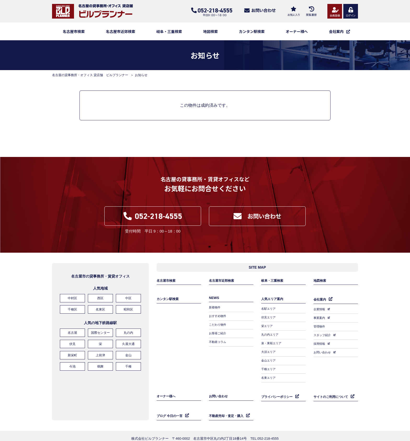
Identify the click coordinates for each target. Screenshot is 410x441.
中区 (128, 303)
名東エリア (269, 372)
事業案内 (320, 319)
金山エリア (269, 356)
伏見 (72, 345)
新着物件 (215, 311)
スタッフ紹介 (323, 334)
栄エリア (267, 326)
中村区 (72, 303)
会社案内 (320, 302)
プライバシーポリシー (278, 389)
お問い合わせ (323, 349)
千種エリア (269, 364)
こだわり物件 (218, 326)
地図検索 (210, 31)
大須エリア (269, 349)
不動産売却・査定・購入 (227, 406)
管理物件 (320, 326)
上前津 (100, 356)
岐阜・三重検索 (169, 31)
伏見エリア (269, 318)
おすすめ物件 (218, 318)
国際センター (100, 335)
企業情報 (320, 311)
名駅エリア (269, 311)
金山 (128, 356)
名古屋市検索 (74, 31)
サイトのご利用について (332, 389)
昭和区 (128, 313)
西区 (100, 303)
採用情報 (320, 341)
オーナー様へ (297, 31)
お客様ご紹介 (218, 334)
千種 (128, 366)
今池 (72, 366)
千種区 (72, 313)
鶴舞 (100, 366)
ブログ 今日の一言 (171, 406)
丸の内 (128, 335)
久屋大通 (128, 345)
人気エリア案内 (273, 302)
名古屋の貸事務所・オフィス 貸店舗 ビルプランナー (90, 75)
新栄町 (72, 356)
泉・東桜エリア (272, 341)
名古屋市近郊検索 (120, 31)
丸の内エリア (270, 334)
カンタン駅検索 (252, 31)
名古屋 (72, 335)
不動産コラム (218, 341)
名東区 (100, 313)
